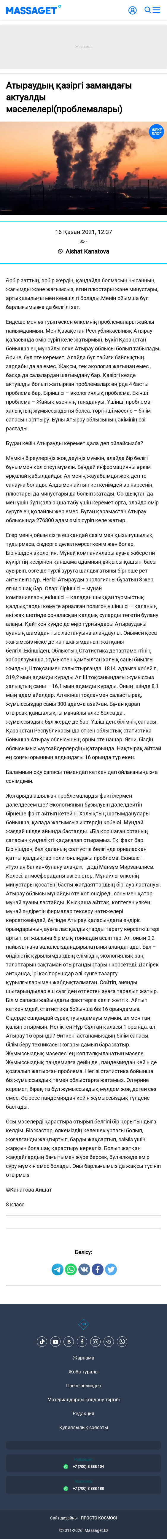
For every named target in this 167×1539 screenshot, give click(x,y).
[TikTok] (42, 1342)
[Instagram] (95, 1342)
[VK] (69, 1342)
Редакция (83, 1413)
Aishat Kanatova (83, 251)
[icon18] (83, 1327)
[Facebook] (82, 1342)
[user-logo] (132, 13)
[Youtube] (55, 1342)
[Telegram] (109, 1342)
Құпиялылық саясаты (83, 1427)
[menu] (156, 10)
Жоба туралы (83, 1372)
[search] (147, 10)
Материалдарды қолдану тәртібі (83, 1399)
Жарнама (83, 1358)
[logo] (33, 10)
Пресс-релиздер (83, 1386)
